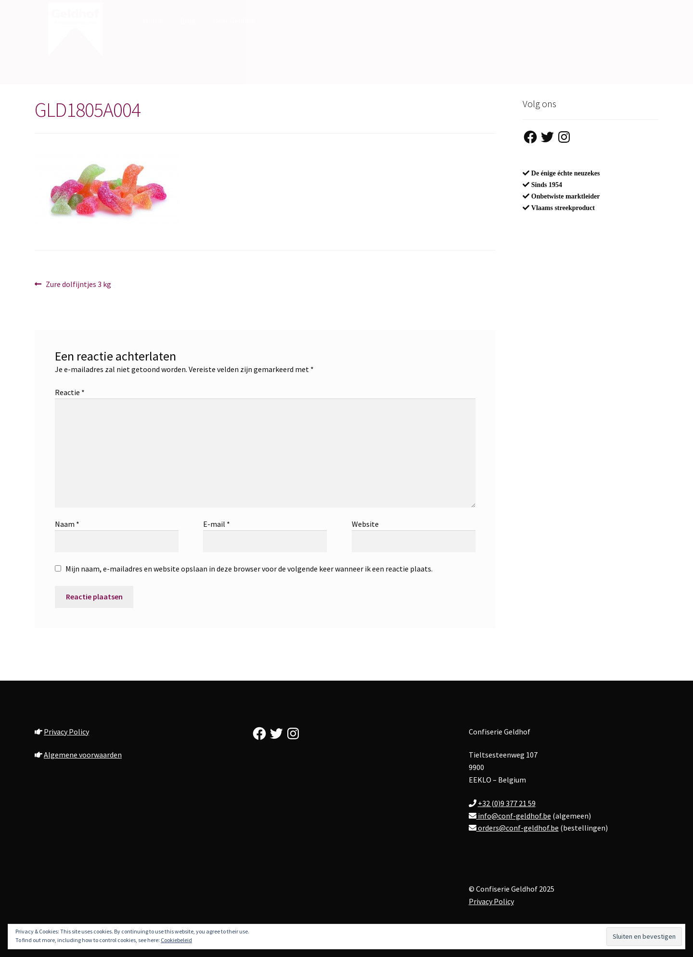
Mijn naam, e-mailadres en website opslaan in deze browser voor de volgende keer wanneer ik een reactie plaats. (249, 568)
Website (365, 524)
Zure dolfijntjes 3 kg (78, 284)
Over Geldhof (234, 20)
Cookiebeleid (176, 940)
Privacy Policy (66, 731)
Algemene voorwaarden (83, 754)
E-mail (216, 524)
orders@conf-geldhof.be (517, 828)
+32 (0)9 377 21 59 (507, 803)
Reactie (70, 392)
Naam (67, 524)
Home (153, 20)
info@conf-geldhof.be (513, 815)
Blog (188, 20)
